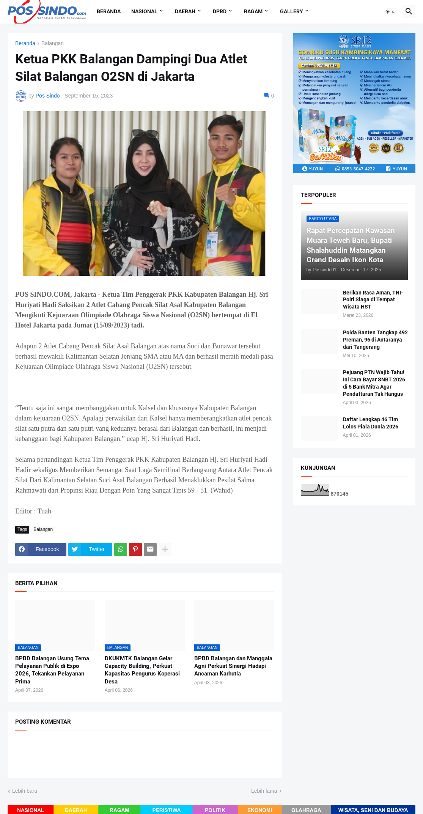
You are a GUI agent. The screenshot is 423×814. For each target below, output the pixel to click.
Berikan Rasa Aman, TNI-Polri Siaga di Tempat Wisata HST (373, 300)
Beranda (109, 11)
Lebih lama (264, 791)
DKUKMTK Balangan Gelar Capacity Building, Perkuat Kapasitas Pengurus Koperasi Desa (142, 670)
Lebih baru (24, 791)
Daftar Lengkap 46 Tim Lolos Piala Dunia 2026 (370, 423)
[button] (390, 12)
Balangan (52, 43)
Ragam (253, 11)
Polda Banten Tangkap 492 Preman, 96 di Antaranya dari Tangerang (375, 339)
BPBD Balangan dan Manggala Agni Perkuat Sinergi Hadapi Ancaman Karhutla (233, 666)
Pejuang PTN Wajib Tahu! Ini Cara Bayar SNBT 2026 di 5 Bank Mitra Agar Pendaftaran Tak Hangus (374, 383)
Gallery (291, 11)
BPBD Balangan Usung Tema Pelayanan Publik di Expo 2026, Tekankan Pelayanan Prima (52, 670)
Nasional (144, 11)
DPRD (219, 11)
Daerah (185, 11)
